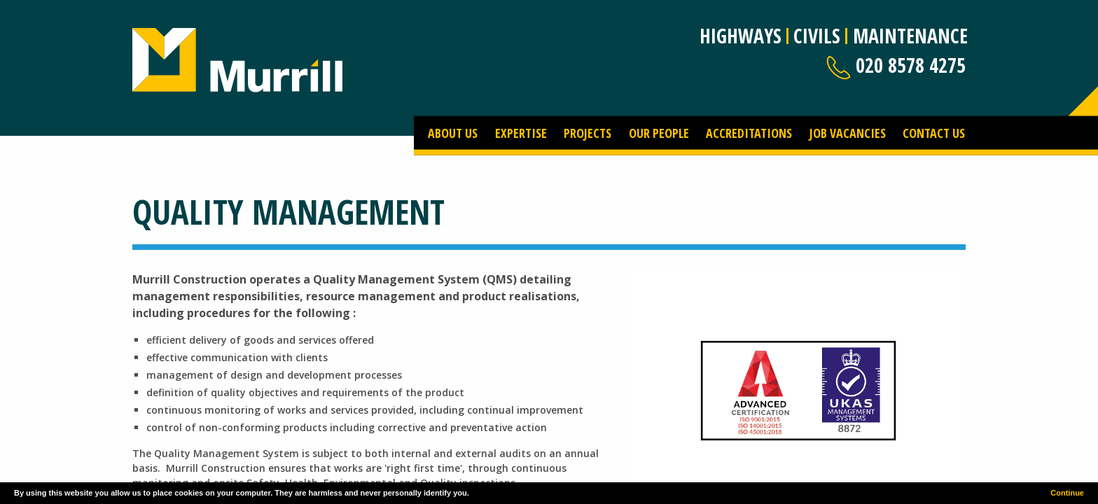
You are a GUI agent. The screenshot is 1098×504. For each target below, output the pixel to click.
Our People (659, 132)
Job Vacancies (847, 132)
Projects (587, 132)
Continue (1067, 493)
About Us (453, 132)
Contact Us (934, 132)
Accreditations (749, 132)
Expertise (521, 132)
